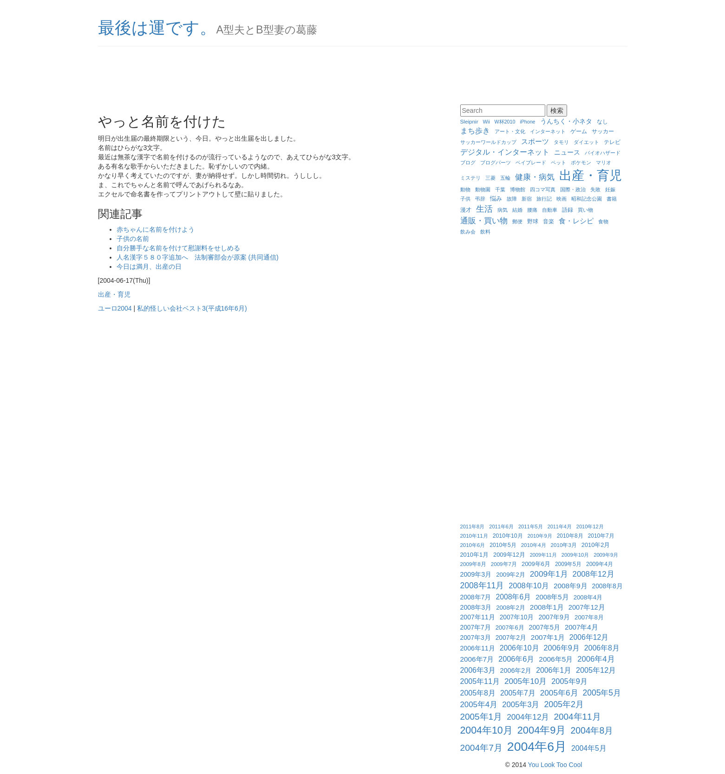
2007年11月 (477, 617)
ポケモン (581, 162)
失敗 (595, 189)
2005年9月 (569, 681)
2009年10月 (575, 555)
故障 (512, 199)
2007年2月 (511, 637)
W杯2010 (505, 121)
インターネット (548, 131)
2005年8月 (478, 693)
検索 (556, 110)
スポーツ (535, 141)
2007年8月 (589, 617)
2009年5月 (568, 564)
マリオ (603, 162)
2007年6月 (510, 627)
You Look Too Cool (555, 764)
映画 (561, 199)
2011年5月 (530, 526)
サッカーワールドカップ (488, 142)
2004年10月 (486, 730)
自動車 (549, 210)
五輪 (505, 178)
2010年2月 (595, 544)
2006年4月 (595, 659)
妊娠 (610, 189)
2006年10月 (519, 648)
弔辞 (480, 199)
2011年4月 (560, 526)
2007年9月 (554, 617)
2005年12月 (596, 670)
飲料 (485, 231)
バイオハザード (602, 153)
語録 (567, 210)
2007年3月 (475, 637)
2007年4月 (581, 627)
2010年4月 (533, 545)
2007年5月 (544, 627)
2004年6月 (537, 747)
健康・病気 (535, 177)
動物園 (482, 189)
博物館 (517, 189)
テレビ (612, 142)
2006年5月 (556, 659)
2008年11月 (482, 585)
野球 (532, 221)
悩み (496, 198)
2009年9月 (606, 555)
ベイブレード (531, 162)
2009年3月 (476, 574)
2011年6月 (501, 526)
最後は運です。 (157, 27)
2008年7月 (475, 597)
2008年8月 (607, 586)
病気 (502, 210)
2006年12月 (588, 637)
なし (602, 121)
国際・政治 (573, 189)
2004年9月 (541, 730)
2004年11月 (577, 717)
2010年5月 (503, 545)
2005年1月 (481, 717)
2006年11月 (477, 648)
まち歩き (475, 131)
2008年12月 (593, 574)
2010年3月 (564, 545)
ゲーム (578, 131)
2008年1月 (547, 607)
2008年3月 (476, 607)
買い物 (585, 210)
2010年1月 (474, 554)
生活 (484, 209)
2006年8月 (602, 648)
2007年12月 (586, 607)
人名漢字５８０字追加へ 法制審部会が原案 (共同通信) (198, 257)
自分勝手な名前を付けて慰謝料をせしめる (178, 248)
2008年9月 (571, 586)
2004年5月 (589, 748)
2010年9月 (540, 536)
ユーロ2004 (115, 308)
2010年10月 (508, 536)
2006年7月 (477, 659)
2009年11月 (543, 555)
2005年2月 (564, 704)
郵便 (517, 221)
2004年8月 (591, 730)
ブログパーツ (495, 162)
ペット (558, 162)
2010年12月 (590, 526)
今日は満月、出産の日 (149, 266)
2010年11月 (474, 536)
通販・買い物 (484, 220)
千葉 (500, 189)
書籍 (612, 199)
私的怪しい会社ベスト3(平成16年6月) (192, 308)
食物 (603, 221)
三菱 (490, 178)
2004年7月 (481, 748)
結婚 (517, 210)
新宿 (527, 199)
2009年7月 (504, 564)
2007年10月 (517, 617)
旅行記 (544, 199)
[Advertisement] (363, 77)
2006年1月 (553, 670)
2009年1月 (549, 574)
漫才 (465, 210)
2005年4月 (479, 704)
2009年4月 (599, 564)
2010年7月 (601, 536)
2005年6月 (559, 692)
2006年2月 (516, 670)
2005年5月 (602, 692)
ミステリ (470, 178)
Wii (486, 121)
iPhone (527, 121)
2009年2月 (510, 574)
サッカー (603, 131)
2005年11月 (480, 681)
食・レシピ (576, 221)
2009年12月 (509, 554)
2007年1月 (548, 637)
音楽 (548, 221)
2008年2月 (510, 607)
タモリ (561, 142)
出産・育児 (114, 294)
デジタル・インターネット (504, 152)
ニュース (567, 152)
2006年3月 (478, 670)
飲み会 (468, 231)
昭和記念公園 (586, 199)
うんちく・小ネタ (566, 121)
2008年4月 (588, 597)
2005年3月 (520, 704)
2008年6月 (513, 597)
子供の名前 (133, 238)
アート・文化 (510, 131)
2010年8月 (570, 536)
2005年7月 (518, 693)
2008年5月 (552, 597)
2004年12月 (528, 717)
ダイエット (586, 142)
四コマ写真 (542, 189)
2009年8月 (473, 564)
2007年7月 (475, 627)
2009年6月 (536, 563)
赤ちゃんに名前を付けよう (156, 229)
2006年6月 (516, 659)
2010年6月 (472, 545)
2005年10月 (525, 681)
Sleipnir (469, 121)
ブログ (468, 162)
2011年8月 (472, 526)
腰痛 (532, 210)
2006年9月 (562, 648)
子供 (465, 199)
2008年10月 (529, 585)
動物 (465, 189)
